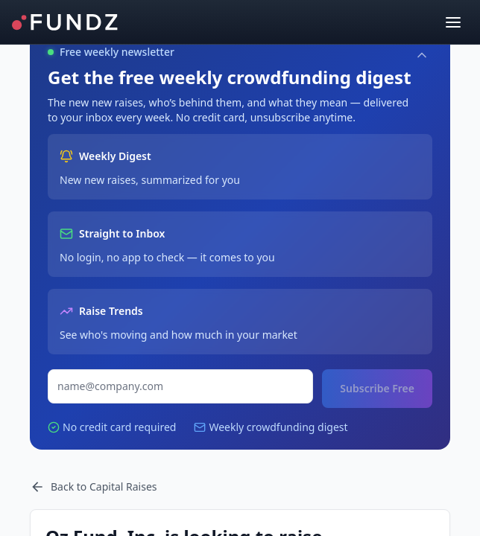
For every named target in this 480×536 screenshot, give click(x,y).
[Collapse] (421, 55)
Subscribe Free (377, 388)
